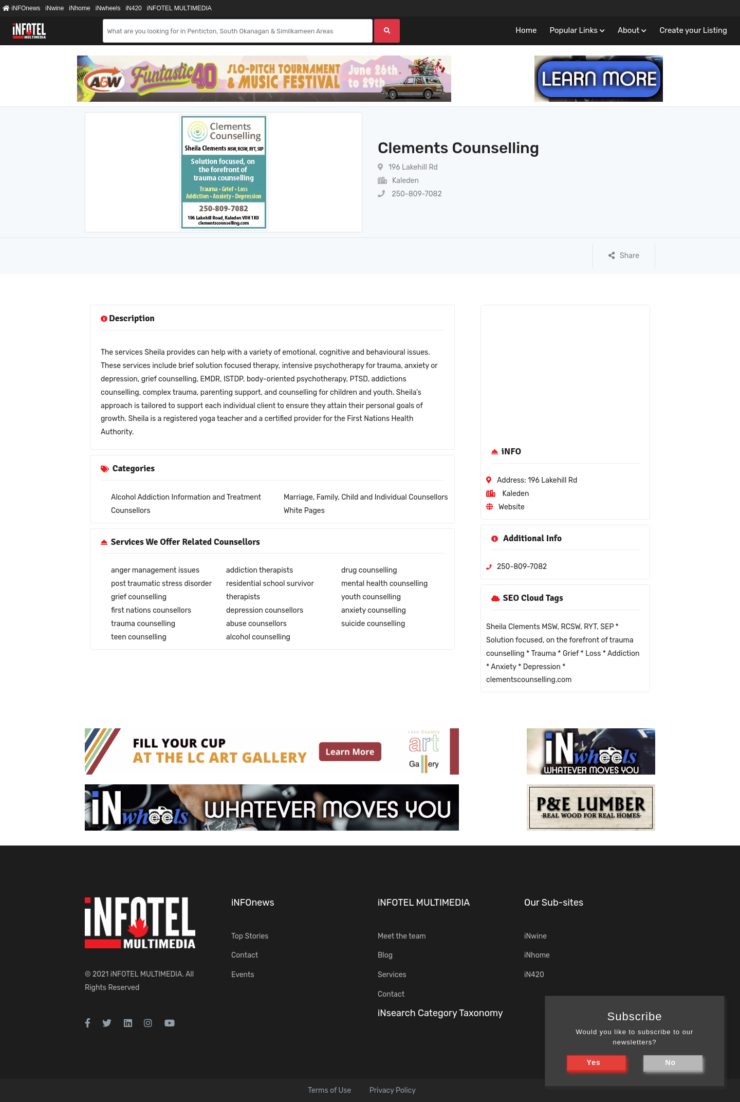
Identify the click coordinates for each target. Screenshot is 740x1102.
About (628, 30)
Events (242, 974)
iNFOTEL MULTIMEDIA (179, 8)
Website (511, 507)
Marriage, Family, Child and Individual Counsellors (366, 497)
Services (392, 974)
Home (525, 30)
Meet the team (402, 936)
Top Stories (249, 936)
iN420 (133, 8)
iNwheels (108, 8)
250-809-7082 (410, 194)
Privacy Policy (392, 1090)
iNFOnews (21, 8)
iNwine (54, 8)
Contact (244, 955)
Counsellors (131, 510)
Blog (385, 955)
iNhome (79, 8)
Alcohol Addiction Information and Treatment (186, 497)
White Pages (304, 510)
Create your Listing (693, 30)
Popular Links (573, 30)
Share (623, 255)
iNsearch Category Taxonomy (440, 1013)
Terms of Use (329, 1090)
